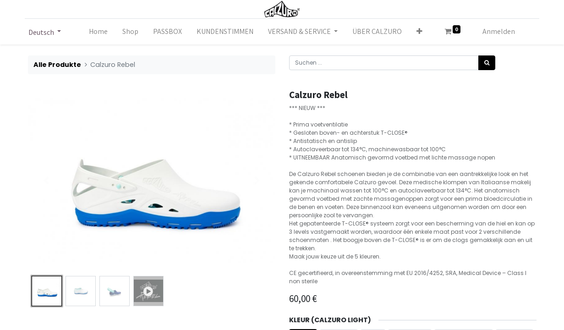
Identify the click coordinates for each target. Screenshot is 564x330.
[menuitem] (98, 31)
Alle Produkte (57, 64)
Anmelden (498, 31)
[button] (419, 31)
